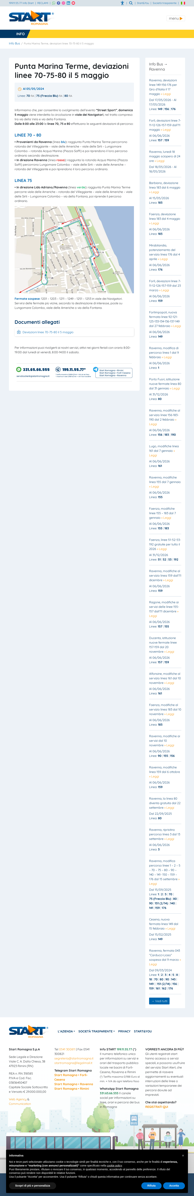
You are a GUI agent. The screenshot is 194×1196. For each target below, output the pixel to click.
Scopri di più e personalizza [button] (32, 1185)
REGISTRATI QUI (156, 1107)
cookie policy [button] (114, 1165)
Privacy (128, 1031)
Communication (20, 1104)
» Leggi (166, 94)
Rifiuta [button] (151, 1185)
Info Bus (14, 43)
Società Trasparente (98, 1031)
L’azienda (66, 1031)
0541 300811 (67, 1049)
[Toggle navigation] (176, 18)
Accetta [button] (174, 1185)
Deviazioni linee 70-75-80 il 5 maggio (45, 331)
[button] (183, 1156)
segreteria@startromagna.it (73, 1058)
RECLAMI (42, 3)
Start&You (148, 1031)
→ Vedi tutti (159, 1001)
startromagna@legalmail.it (73, 1063)
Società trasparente (165, 3)
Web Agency (18, 1099)
